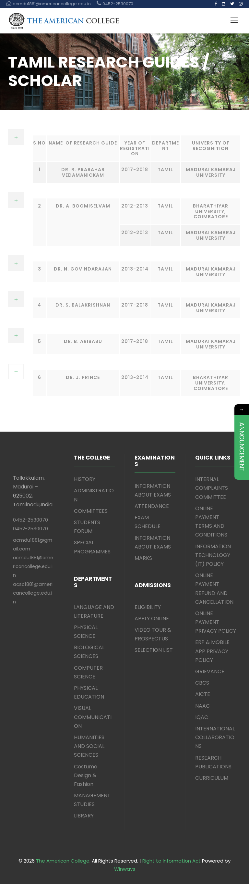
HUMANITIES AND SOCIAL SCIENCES (89, 746)
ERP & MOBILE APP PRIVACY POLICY (212, 650)
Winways (124, 868)
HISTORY (84, 479)
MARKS (143, 558)
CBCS (202, 683)
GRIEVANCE (209, 671)
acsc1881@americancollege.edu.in (33, 593)
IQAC (201, 717)
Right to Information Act (171, 860)
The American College (62, 860)
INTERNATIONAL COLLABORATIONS (215, 737)
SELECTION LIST (154, 650)
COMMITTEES (91, 511)
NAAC (202, 706)
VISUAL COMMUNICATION (93, 716)
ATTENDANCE (152, 506)
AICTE (202, 694)
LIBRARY (84, 815)
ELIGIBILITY (148, 607)
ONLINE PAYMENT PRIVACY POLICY (215, 622)
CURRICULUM (211, 778)
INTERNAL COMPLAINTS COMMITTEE (211, 487)
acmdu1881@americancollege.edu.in (33, 566)
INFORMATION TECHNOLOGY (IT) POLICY (213, 555)
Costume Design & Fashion (85, 775)
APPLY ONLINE (152, 618)
